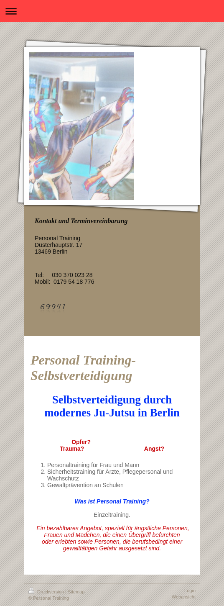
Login (190, 590)
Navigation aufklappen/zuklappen (112, 11)
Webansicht (184, 596)
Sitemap (76, 591)
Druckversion (46, 591)
